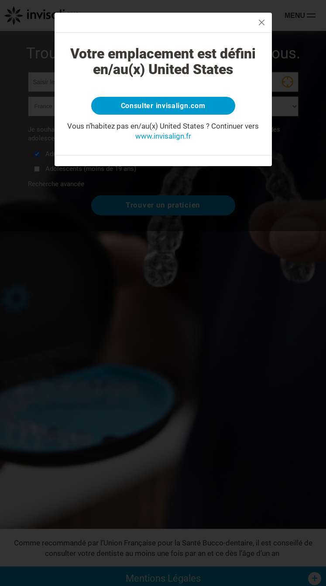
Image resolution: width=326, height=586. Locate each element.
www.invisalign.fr (163, 136)
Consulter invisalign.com (163, 106)
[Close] (261, 22)
